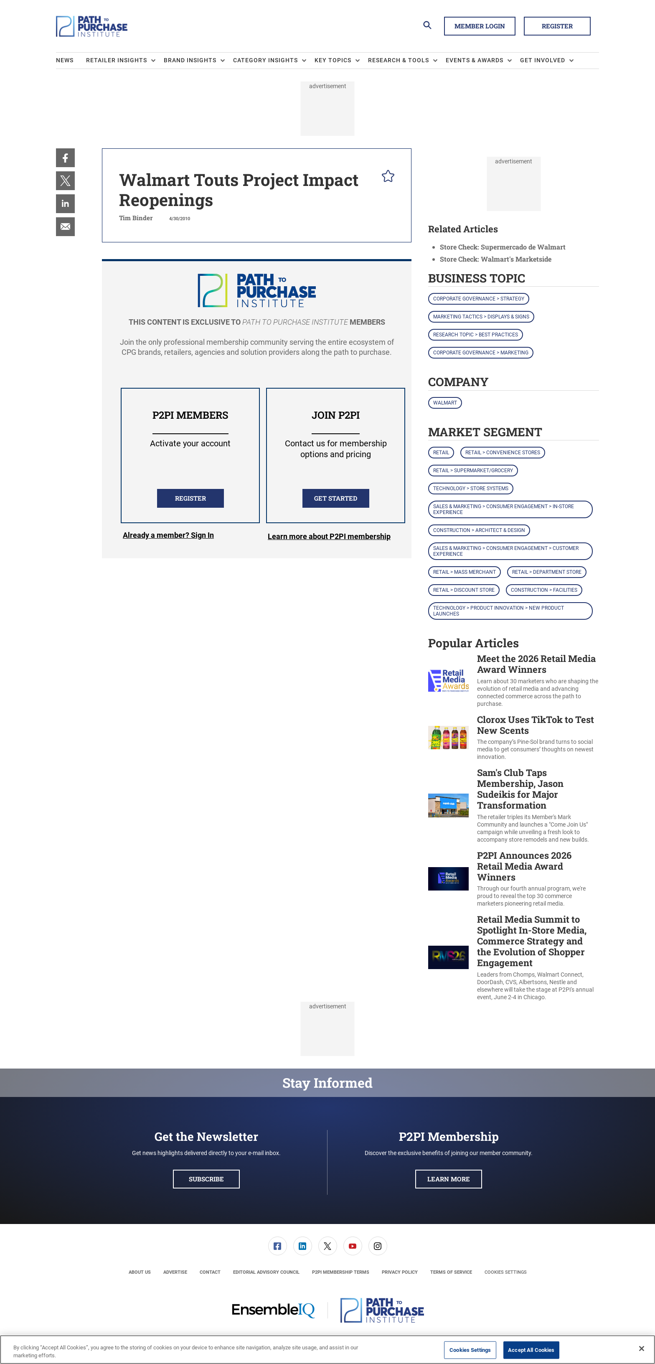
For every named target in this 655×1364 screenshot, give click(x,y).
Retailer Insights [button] (116, 60)
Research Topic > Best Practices (475, 335)
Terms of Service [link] (451, 1272)
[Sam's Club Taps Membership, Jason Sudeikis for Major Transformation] (448, 805)
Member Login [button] (479, 26)
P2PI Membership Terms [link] (340, 1272)
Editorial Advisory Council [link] (266, 1272)
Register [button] (557, 26)
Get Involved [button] (542, 60)
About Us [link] (140, 1272)
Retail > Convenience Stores (502, 453)
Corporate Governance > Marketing (480, 353)
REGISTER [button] (190, 498)
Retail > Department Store (546, 572)
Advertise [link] (175, 1272)
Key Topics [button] (333, 60)
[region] (327, 1349)
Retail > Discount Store (464, 590)
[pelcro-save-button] (386, 177)
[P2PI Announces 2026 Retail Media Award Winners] (448, 879)
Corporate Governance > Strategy (478, 299)
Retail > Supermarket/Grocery (473, 470)
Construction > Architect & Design (479, 530)
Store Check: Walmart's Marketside (495, 258)
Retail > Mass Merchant (464, 572)
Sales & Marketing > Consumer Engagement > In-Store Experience (503, 509)
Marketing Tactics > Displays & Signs (481, 317)
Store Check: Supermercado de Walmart (503, 246)
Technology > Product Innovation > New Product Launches (498, 611)
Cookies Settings (506, 1272)
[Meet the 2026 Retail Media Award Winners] (448, 680)
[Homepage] (91, 26)
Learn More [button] (448, 1179)
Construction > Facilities (544, 590)
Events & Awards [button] (474, 60)
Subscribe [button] (206, 1179)
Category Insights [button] (265, 60)
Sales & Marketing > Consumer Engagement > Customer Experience (506, 551)
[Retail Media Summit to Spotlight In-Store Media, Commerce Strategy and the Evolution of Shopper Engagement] (448, 957)
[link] (65, 157)
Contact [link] (210, 1272)
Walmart (445, 403)
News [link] (65, 60)
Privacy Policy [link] (400, 1272)
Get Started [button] (335, 498)
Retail (441, 453)
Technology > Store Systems (470, 488)
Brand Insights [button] (190, 60)
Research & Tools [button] (398, 60)
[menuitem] (71, 61)
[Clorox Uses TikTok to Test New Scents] (448, 737)
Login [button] (168, 536)
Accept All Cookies (531, 1350)
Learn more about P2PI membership (329, 536)
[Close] (641, 1348)
